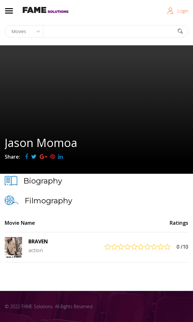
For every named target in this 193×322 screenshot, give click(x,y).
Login (183, 11)
